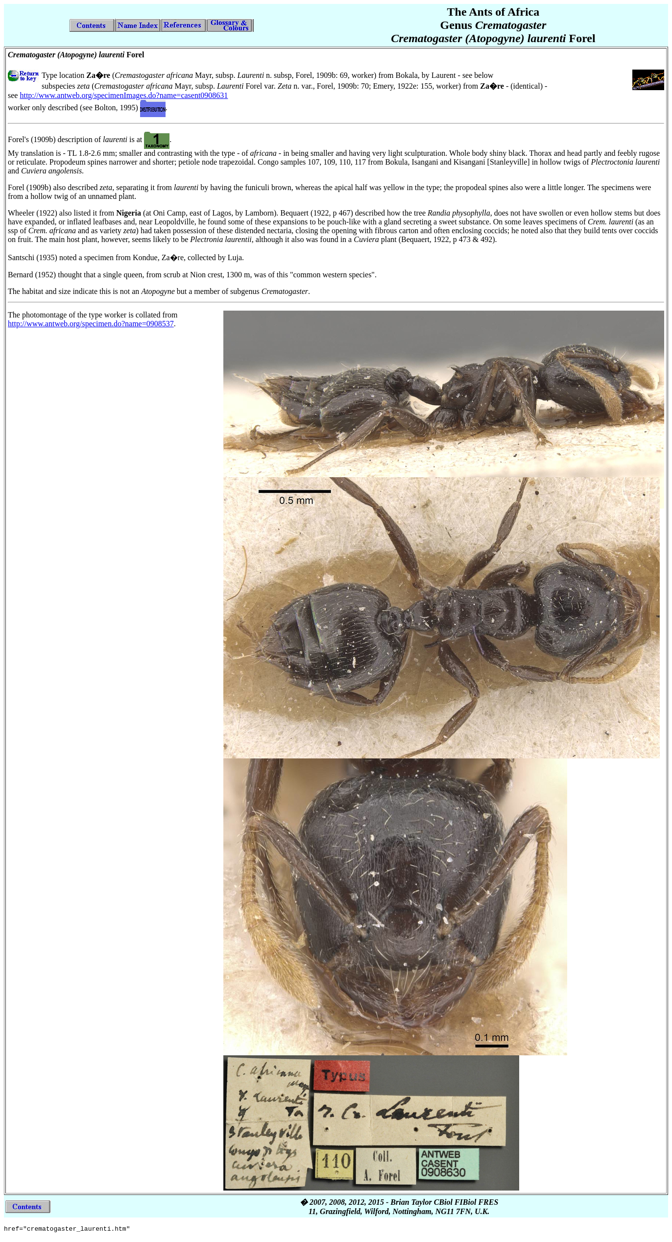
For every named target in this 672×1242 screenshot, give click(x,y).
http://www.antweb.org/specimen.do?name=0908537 (91, 323)
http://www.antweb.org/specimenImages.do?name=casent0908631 (124, 95)
